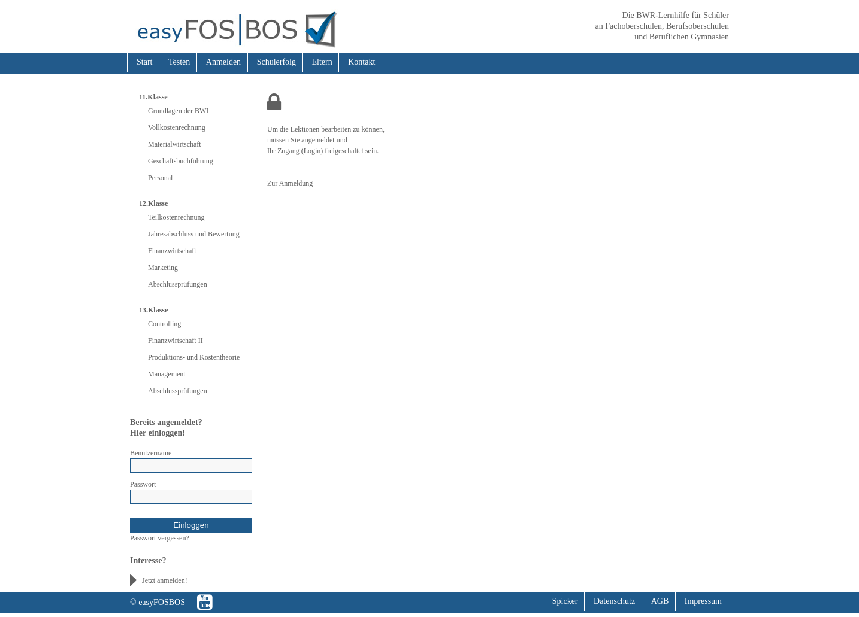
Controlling (164, 324)
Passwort (143, 484)
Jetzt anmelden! (164, 580)
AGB (660, 601)
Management (167, 374)
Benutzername (150, 453)
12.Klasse (153, 203)
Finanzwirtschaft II (175, 340)
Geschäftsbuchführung (180, 161)
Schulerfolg (276, 61)
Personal (160, 178)
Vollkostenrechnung (176, 127)
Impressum (703, 601)
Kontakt (361, 61)
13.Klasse (153, 310)
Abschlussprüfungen (177, 284)
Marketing (163, 267)
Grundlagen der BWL (179, 111)
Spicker (565, 601)
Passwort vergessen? (159, 538)
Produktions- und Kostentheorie (194, 357)
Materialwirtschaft (174, 144)
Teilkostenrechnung (176, 217)
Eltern (321, 61)
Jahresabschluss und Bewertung (194, 234)
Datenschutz (614, 601)
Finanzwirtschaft (172, 251)
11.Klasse (153, 97)
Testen (179, 61)
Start (144, 61)
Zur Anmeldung (290, 183)
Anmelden (223, 61)
